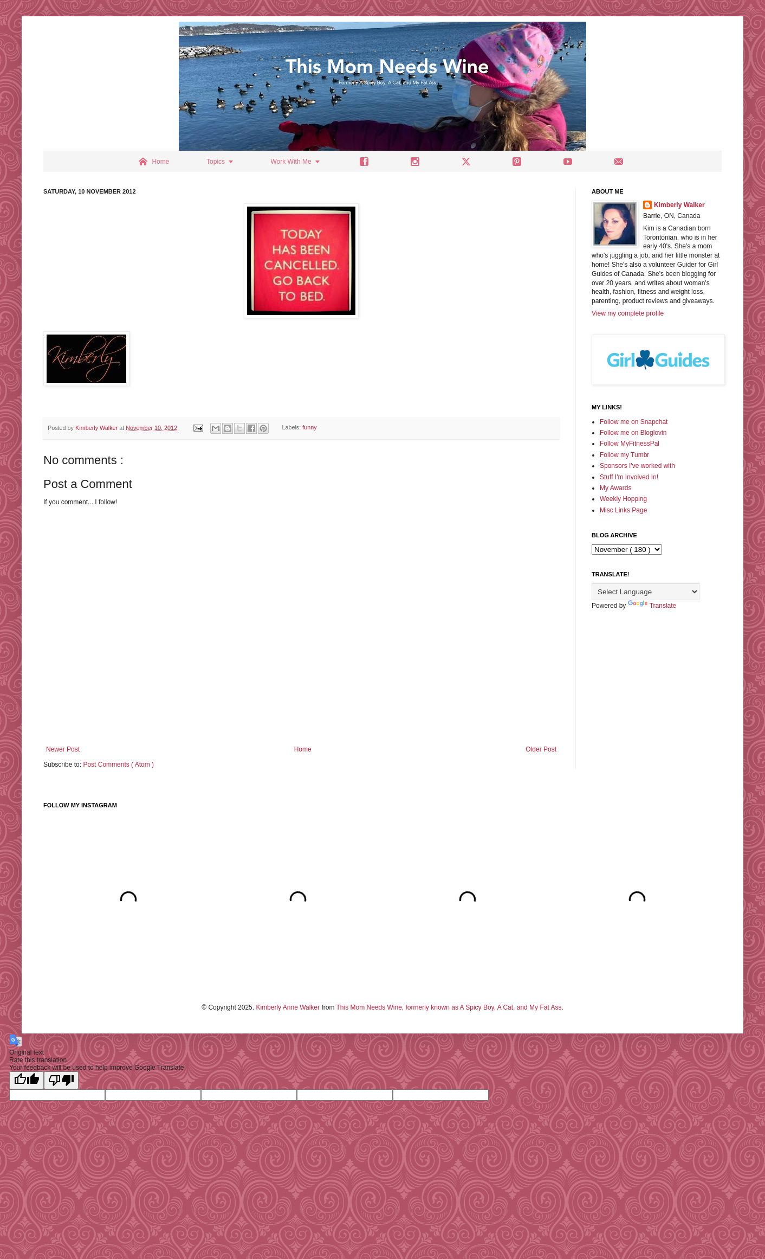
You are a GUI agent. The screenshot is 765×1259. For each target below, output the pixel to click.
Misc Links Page (623, 510)
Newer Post (63, 749)
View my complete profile (628, 313)
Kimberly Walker (679, 205)
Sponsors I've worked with (637, 466)
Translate (652, 605)
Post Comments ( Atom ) (118, 764)
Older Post (541, 749)
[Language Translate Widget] (645, 591)
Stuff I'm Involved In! (629, 477)
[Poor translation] (61, 1080)
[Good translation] (26, 1080)
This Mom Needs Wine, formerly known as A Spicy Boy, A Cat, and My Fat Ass (449, 1007)
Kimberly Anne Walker (288, 1007)
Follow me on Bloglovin (633, 432)
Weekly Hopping (623, 499)
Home (303, 749)
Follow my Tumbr (624, 455)
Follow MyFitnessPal (629, 443)
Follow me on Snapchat (633, 422)
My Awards (615, 488)
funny (309, 428)
